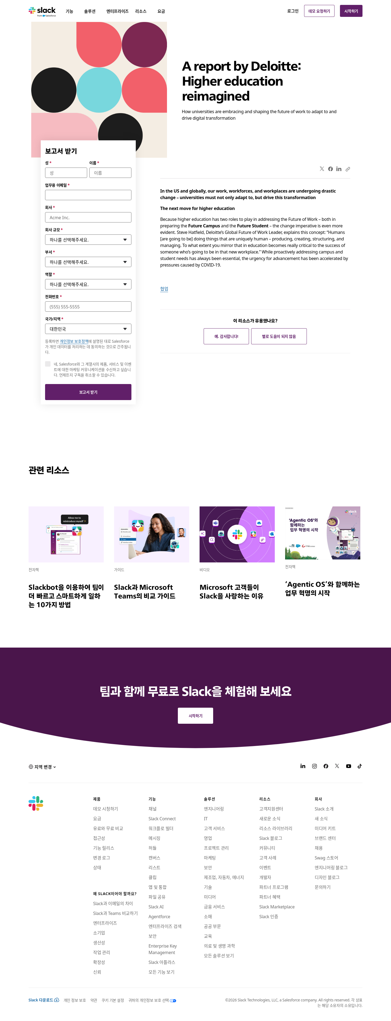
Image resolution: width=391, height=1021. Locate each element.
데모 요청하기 (319, 11)
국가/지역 (54, 318)
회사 (50, 207)
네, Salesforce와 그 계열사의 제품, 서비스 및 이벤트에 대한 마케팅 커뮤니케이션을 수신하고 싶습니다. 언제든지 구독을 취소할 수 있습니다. (92, 369)
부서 (50, 252)
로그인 (293, 11)
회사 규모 (54, 229)
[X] (337, 766)
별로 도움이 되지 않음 (279, 336)
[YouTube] (348, 766)
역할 (50, 274)
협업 (164, 288)
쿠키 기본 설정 (113, 1000)
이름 (94, 162)
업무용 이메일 (57, 185)
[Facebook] (325, 766)
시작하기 (351, 11)
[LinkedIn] (303, 766)
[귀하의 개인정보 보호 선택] (150, 1000)
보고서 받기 (88, 392)
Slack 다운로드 (44, 1000)
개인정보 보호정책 (74, 341)
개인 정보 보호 (75, 1000)
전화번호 (53, 296)
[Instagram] (314, 766)
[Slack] (42, 11)
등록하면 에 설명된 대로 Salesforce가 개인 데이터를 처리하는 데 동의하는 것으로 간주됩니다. (88, 346)
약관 (93, 1000)
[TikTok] (360, 766)
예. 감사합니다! (226, 336)
